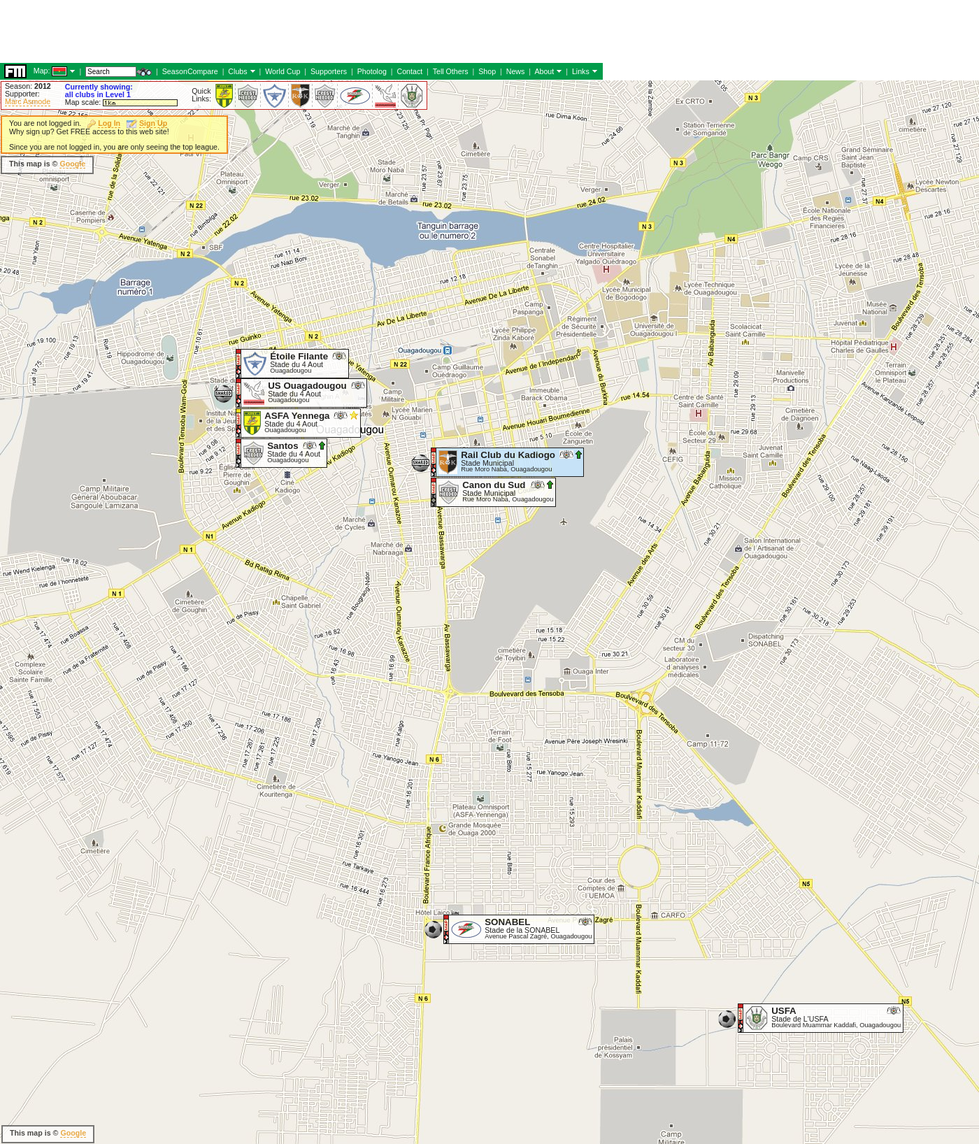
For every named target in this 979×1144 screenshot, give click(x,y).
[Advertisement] (587, 175)
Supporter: (22, 94)
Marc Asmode (27, 101)
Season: (28, 86)
